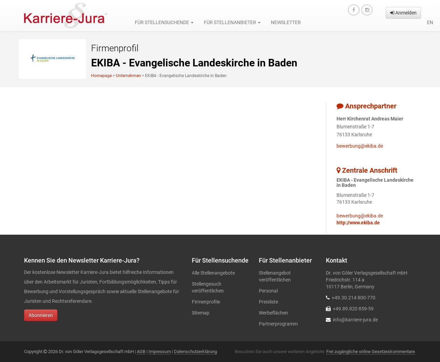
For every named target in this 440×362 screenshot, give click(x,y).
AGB (141, 351)
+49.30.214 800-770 (353, 297)
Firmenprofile (206, 302)
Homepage (101, 75)
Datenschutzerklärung (195, 351)
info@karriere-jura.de (355, 319)
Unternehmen (128, 75)
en (430, 22)
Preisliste (268, 302)
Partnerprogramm (278, 324)
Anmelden (403, 12)
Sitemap (200, 313)
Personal (268, 291)
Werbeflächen (273, 313)
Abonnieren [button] (41, 315)
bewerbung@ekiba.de (360, 146)
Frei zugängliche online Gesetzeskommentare (370, 351)
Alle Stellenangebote (213, 273)
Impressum (159, 351)
